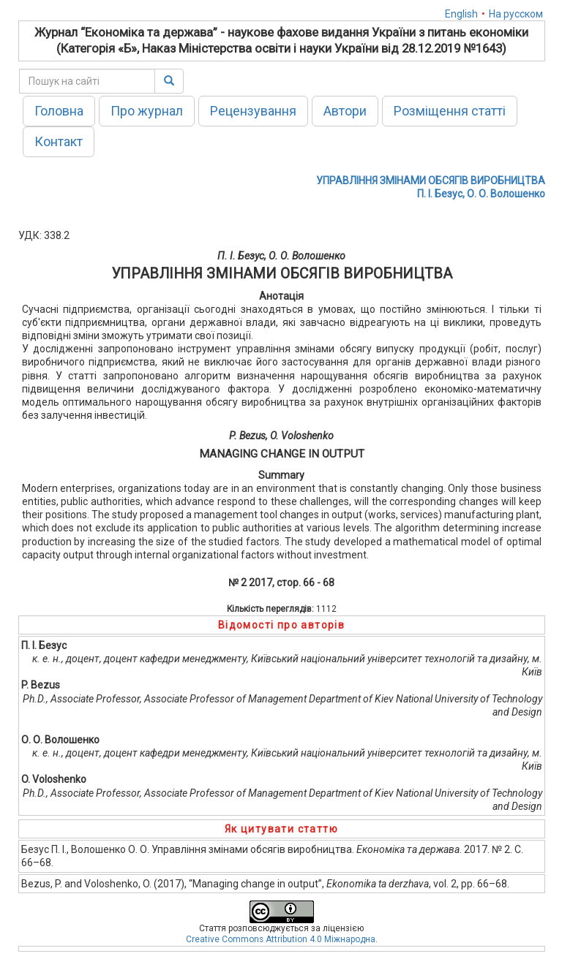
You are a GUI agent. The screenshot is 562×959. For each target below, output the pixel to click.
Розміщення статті (450, 110)
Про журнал (146, 110)
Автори (345, 110)
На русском (516, 14)
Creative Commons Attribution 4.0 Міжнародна (280, 939)
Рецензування (253, 110)
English (461, 14)
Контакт (58, 141)
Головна (58, 110)
